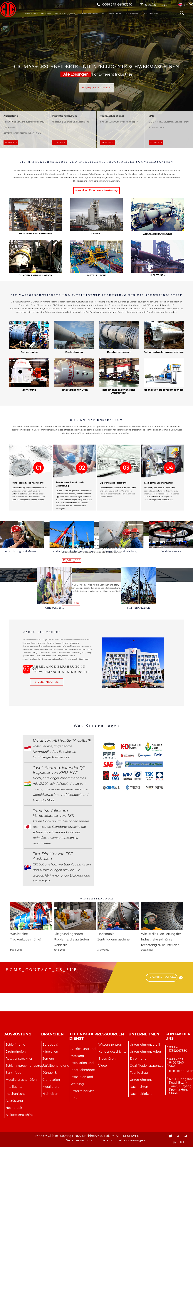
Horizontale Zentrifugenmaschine (118, 1090)
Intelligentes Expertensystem (158, 519)
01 (38, 504)
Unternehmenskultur (145, 1205)
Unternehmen (131, 13)
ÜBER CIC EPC (54, 755)
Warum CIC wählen (44, 779)
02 (81, 504)
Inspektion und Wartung (121, 644)
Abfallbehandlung (157, 249)
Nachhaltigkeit (141, 1247)
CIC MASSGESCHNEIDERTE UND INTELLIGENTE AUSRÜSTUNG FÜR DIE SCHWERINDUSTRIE (96, 319)
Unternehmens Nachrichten (141, 1236)
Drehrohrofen (16, 1205)
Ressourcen (115, 13)
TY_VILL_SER (70, 607)
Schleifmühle (15, 1198)
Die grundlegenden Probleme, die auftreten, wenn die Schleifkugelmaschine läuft (74, 1093)
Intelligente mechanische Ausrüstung (119, 425)
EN (185, 4)
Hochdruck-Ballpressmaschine (19, 1264)
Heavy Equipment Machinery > (96, 87)
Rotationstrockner (119, 385)
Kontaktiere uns (150, 13)
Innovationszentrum (65, 13)
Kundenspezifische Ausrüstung (27, 519)
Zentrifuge (29, 423)
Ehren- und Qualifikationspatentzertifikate (152, 1215)
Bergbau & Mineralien (35, 249)
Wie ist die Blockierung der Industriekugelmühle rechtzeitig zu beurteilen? (160, 1093)
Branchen (46, 13)
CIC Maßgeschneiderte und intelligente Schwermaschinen (96, 66)
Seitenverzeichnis (79, 1293)
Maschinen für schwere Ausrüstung (97, 206)
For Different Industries (96, 74)
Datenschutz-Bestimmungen (123, 1293)
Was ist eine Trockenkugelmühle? (29, 1090)
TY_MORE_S (11, 142)
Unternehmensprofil (145, 1198)
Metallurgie (96, 291)
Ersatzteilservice (170, 644)
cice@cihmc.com (158, 4)
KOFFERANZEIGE (138, 755)
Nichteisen (157, 291)
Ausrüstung (31, 13)
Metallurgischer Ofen (21, 1233)
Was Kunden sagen (96, 873)
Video (102, 1219)
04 (169, 504)
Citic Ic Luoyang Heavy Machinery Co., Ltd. (79, 1289)
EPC (103, 13)
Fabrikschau (139, 1226)
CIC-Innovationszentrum (96, 455)
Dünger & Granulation (35, 291)
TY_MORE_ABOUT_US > (48, 833)
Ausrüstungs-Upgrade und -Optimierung (70, 521)
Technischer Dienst (88, 13)
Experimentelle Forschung (113, 519)
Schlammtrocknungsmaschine (28, 1219)
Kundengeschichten (113, 1205)
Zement (96, 249)
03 (126, 504)
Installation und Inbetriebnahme (72, 644)
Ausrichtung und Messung (22, 644)
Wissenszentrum (96, 1047)
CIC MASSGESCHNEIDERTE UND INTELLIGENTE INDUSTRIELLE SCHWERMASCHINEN (96, 169)
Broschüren (107, 1212)
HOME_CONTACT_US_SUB (42, 1123)
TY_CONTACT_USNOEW (162, 1131)
